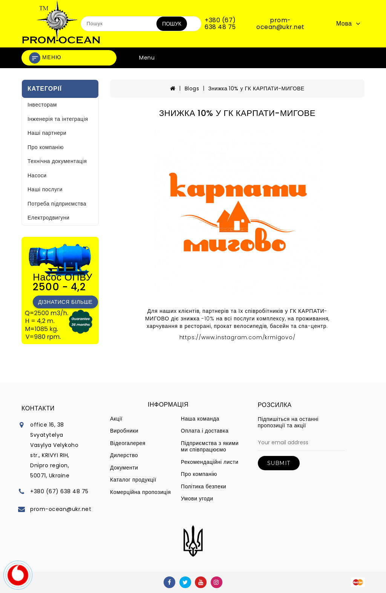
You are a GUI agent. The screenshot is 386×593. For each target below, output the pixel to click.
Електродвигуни (48, 217)
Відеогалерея (128, 443)
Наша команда (200, 418)
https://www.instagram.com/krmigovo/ (237, 337)
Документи (124, 467)
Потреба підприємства (57, 203)
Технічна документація (57, 161)
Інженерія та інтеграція (58, 119)
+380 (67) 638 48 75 (220, 23)
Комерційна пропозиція (140, 492)
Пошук (171, 23)
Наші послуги (45, 189)
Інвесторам (42, 104)
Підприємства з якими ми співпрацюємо (210, 446)
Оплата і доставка (204, 430)
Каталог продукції (133, 479)
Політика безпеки (203, 486)
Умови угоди (197, 498)
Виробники (124, 430)
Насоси (37, 175)
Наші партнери (47, 133)
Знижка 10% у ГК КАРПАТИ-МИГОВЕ (256, 88)
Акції (116, 418)
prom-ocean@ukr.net (280, 23)
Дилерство (124, 455)
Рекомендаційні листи (210, 462)
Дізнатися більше (65, 302)
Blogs (192, 88)
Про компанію (46, 147)
